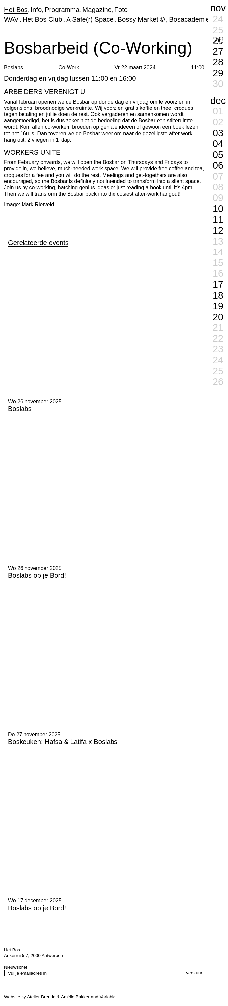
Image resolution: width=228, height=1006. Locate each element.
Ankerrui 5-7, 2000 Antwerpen (33, 955)
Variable (107, 996)
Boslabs (13, 67)
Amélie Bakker (75, 996)
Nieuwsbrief (15, 967)
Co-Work (68, 67)
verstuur (194, 972)
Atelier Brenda (41, 996)
